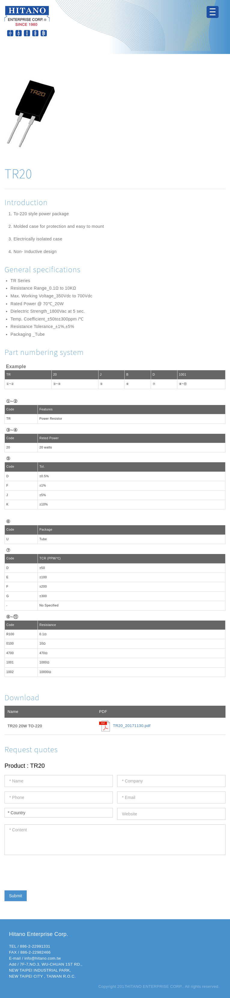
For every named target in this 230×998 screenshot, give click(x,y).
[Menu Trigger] (213, 12)
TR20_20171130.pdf (131, 726)
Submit (15, 895)
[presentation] (50, 871)
